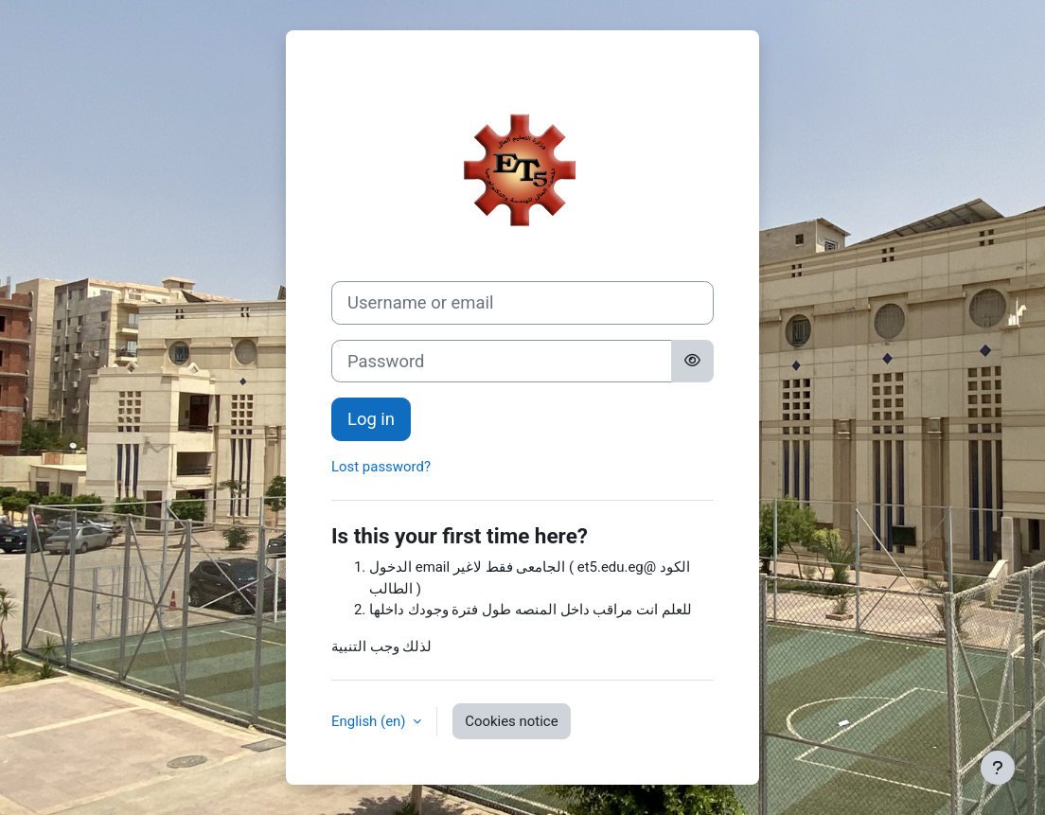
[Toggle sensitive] (692, 361)
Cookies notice (511, 721)
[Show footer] (998, 768)
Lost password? (381, 466)
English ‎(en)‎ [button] (370, 721)
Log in (371, 419)
